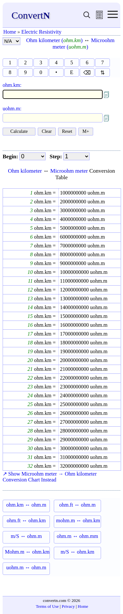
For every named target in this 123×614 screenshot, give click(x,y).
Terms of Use (47, 606)
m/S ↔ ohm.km (77, 552)
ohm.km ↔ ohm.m (26, 505)
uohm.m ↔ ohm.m (26, 567)
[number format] (11, 41)
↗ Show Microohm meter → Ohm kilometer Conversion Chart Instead (50, 476)
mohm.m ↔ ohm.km (78, 520)
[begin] (32, 156)
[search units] (87, 17)
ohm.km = (44, 193)
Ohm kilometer (25, 171)
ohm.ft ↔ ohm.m (77, 505)
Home (9, 32)
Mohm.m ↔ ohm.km (27, 552)
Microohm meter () (83, 43)
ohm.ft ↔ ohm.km (26, 520)
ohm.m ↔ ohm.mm (77, 536)
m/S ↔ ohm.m (26, 536)
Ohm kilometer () (54, 40)
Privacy (68, 606)
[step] (76, 156)
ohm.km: (12, 85)
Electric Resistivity (41, 32)
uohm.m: (12, 108)
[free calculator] (99, 17)
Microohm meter (69, 171)
